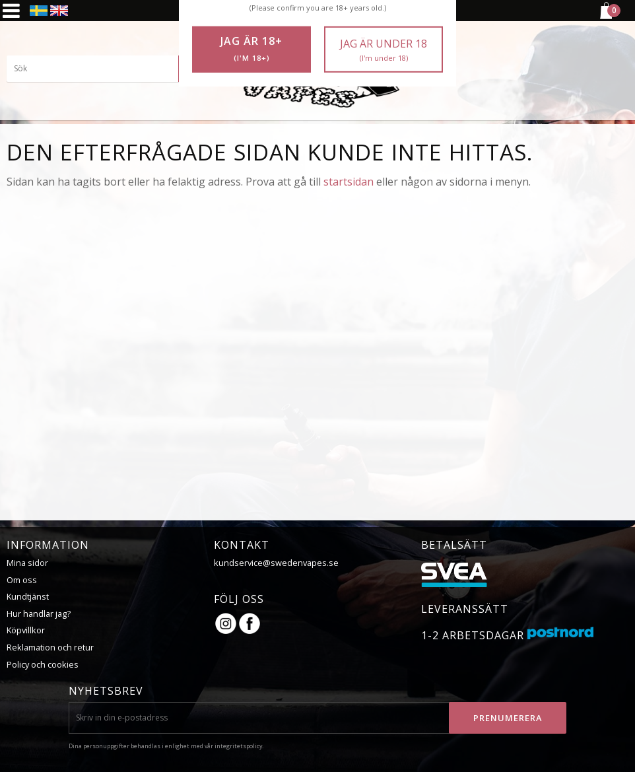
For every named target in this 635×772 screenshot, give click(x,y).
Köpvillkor (26, 630)
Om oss (22, 580)
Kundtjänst (28, 596)
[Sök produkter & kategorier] (106, 69)
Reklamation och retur (50, 647)
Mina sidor (27, 563)
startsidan (348, 181)
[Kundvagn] (605, 17)
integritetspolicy (238, 746)
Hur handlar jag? (39, 613)
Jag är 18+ (251, 49)
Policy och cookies (43, 664)
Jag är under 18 (383, 49)
